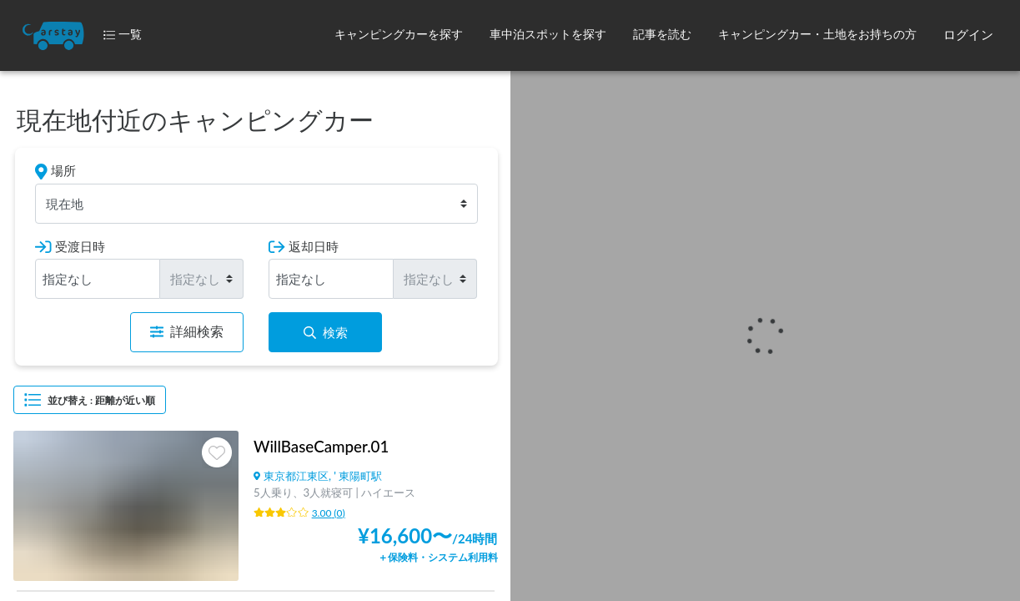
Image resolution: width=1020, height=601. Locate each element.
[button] (398, 35)
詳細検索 (187, 332)
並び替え (89, 399)
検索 (326, 332)
